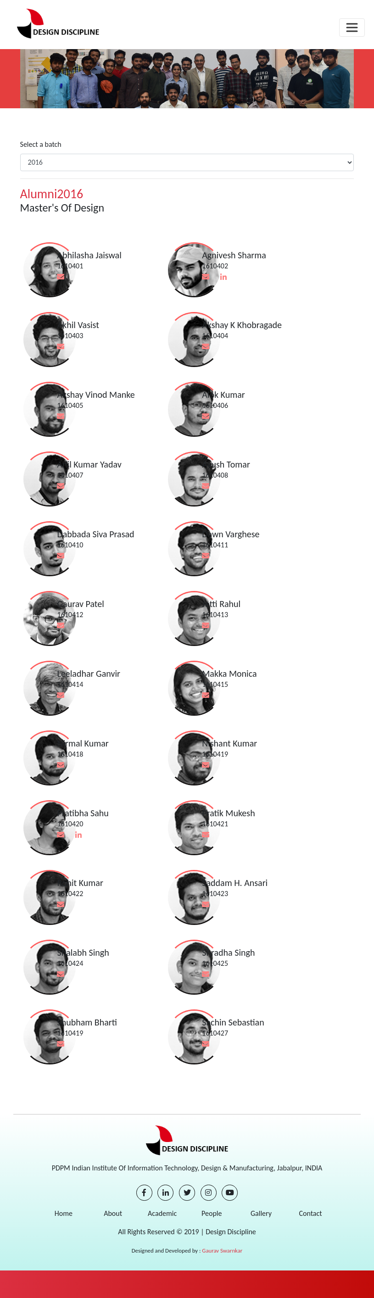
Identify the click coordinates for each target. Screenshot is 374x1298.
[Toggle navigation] (352, 27)
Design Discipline (230, 1231)
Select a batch (40, 144)
